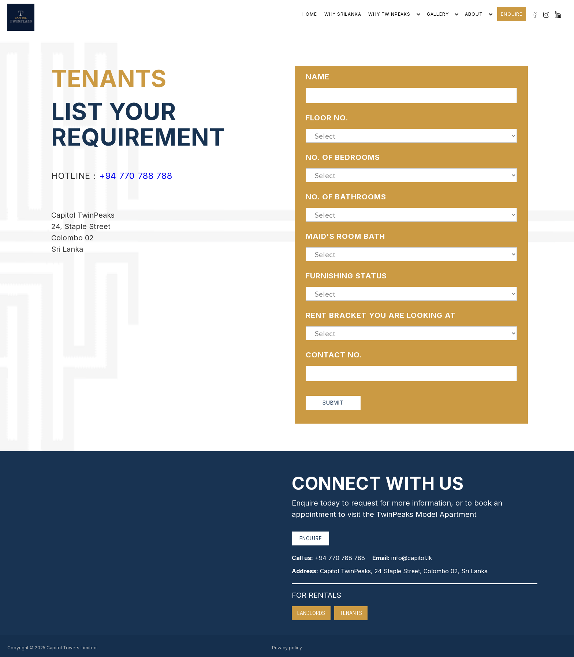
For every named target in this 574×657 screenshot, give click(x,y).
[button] (394, 14)
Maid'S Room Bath (345, 236)
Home (309, 14)
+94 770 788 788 (135, 175)
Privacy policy (287, 647)
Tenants (351, 613)
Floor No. (327, 117)
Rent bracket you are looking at (381, 315)
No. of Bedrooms (343, 157)
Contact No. (334, 354)
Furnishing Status (346, 275)
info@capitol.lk (411, 558)
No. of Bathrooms (346, 196)
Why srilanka (342, 14)
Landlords (311, 613)
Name (317, 76)
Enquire (511, 14)
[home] (20, 17)
